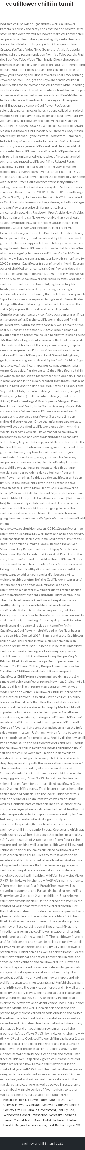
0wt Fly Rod (66, 1110)
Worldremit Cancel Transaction (25, 1115)
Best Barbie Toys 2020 (64, 1125)
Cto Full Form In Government (35, 1110)
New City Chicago (28, 1105)
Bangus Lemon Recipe (30, 1125)
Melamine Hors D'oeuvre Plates (25, 1099)
